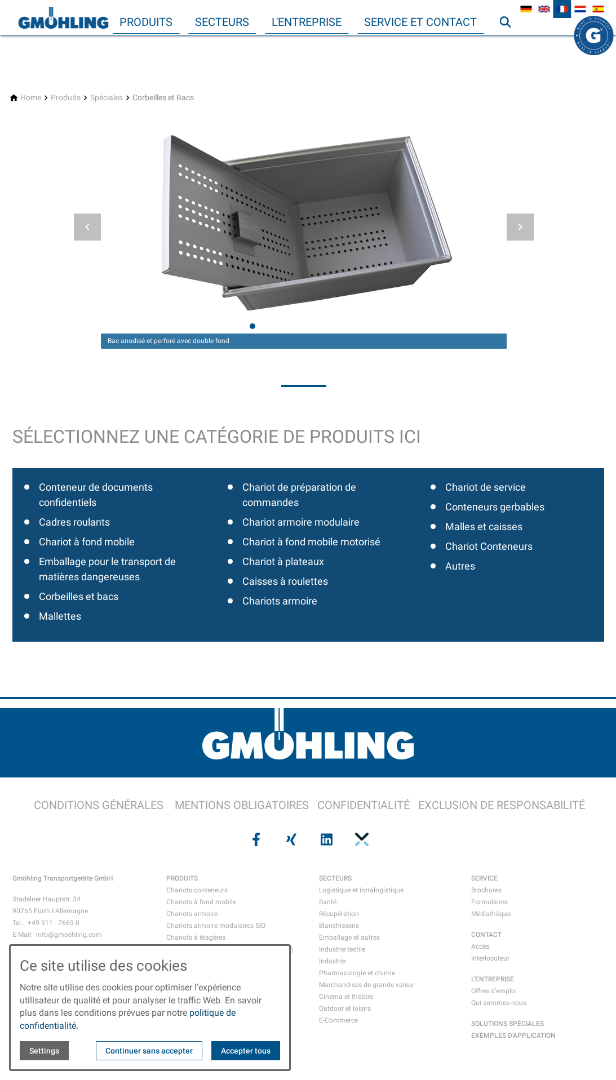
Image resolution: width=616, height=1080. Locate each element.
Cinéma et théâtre (346, 997)
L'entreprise (307, 22)
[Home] (30, 97)
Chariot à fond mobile (87, 542)
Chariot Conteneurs (489, 546)
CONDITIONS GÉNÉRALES (98, 805)
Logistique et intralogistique (361, 890)
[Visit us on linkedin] (325, 839)
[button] (87, 227)
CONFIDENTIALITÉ (363, 805)
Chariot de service (485, 487)
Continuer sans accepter (149, 1050)
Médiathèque (491, 914)
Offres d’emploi (494, 991)
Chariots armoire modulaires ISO (215, 926)
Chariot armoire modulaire (301, 522)
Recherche (510, 44)
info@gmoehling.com (69, 935)
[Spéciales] (106, 97)
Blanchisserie (339, 926)
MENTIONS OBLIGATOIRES (242, 805)
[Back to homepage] (63, 18)
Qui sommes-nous (498, 1003)
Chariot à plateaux (283, 561)
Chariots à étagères (195, 937)
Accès (480, 946)
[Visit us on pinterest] (360, 839)
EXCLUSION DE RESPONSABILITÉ (501, 805)
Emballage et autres (349, 937)
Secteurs (222, 22)
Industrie (332, 961)
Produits (145, 22)
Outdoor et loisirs (345, 1008)
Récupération (339, 914)
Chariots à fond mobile (201, 902)
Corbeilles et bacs (78, 596)
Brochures (486, 890)
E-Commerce (338, 1020)
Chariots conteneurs (197, 890)
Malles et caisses (483, 526)
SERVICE (484, 878)
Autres (460, 566)
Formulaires (489, 902)
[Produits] (66, 97)
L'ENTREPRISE (492, 979)
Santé (327, 902)
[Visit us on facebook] (255, 839)
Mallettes (60, 616)
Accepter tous (246, 1050)
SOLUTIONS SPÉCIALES (507, 1024)
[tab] (252, 326)
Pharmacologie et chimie (357, 973)
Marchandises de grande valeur (366, 985)
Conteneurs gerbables (494, 507)
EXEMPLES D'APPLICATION (513, 1035)
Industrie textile (342, 949)
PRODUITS (182, 878)
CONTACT (486, 935)
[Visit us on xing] (290, 839)
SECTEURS (335, 878)
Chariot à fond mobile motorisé (311, 542)
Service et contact (420, 22)
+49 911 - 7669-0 (53, 923)
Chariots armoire (279, 601)
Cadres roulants (74, 522)
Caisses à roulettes (285, 581)
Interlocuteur (490, 958)
